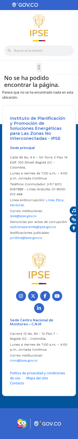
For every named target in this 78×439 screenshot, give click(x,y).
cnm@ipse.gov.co (23, 360)
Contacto (17, 383)
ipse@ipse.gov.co (23, 216)
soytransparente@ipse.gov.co (33, 227)
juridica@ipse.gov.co (26, 238)
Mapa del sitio (37, 378)
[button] (39, 67)
